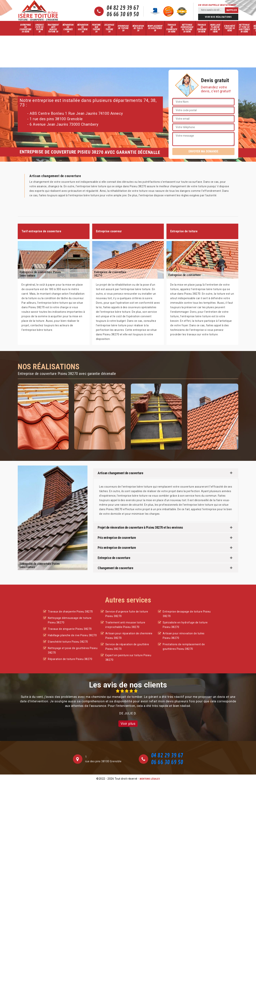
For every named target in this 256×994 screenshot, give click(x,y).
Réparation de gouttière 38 (82, 28)
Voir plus (128, 723)
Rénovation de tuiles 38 (138, 28)
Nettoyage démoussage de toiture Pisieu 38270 (70, 620)
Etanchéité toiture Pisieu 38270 (68, 641)
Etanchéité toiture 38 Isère (229, 28)
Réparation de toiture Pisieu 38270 (70, 659)
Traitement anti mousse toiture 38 (53, 28)
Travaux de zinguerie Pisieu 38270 (70, 628)
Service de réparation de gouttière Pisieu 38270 (127, 646)
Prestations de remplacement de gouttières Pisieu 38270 (184, 646)
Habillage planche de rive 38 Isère (215, 28)
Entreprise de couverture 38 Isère (25, 28)
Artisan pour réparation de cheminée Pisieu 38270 (129, 635)
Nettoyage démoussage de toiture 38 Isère (187, 28)
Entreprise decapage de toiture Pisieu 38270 (187, 614)
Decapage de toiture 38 (109, 28)
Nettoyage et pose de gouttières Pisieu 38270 (72, 650)
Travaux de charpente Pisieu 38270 (70, 611)
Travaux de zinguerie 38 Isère (201, 28)
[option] (128, 702)
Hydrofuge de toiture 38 (123, 28)
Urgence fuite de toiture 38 (39, 28)
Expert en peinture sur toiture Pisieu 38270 (128, 657)
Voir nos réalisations (218, 17)
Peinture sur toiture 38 (96, 28)
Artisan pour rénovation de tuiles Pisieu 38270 (184, 635)
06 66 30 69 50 (123, 14)
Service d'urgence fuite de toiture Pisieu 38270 (126, 614)
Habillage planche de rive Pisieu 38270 (72, 635)
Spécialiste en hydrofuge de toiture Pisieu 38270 (185, 625)
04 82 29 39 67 (123, 8)
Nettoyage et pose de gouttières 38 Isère (244, 28)
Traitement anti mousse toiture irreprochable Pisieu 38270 (125, 625)
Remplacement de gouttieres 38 (155, 28)
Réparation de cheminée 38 (68, 28)
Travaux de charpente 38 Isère (171, 28)
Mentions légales (150, 779)
